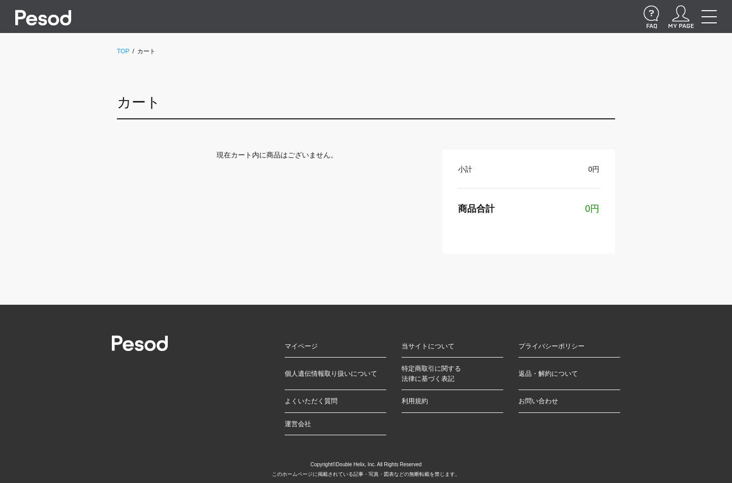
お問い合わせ (538, 401)
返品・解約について (548, 373)
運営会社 (298, 424)
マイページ (301, 346)
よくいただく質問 (311, 401)
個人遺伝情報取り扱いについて (331, 373)
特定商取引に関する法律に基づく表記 (431, 373)
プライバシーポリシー (551, 346)
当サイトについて (428, 346)
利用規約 (415, 401)
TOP (123, 51)
